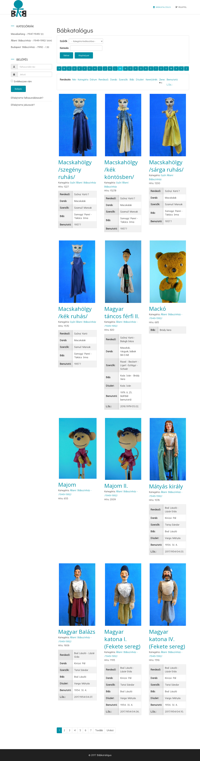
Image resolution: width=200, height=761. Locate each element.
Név (74, 79)
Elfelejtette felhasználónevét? (27, 97)
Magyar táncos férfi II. (121, 312)
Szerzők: (123, 79)
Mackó (157, 308)
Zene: (162, 79)
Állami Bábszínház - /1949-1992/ (31, 40)
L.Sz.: (169, 84)
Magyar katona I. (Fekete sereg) (122, 639)
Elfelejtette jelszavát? (23, 104)
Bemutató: (172, 79)
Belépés (18, 88)
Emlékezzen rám (21, 81)
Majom (67, 484)
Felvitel (181, 7)
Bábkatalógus (162, 7)
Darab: (113, 79)
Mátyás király (166, 486)
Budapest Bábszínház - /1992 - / (30, 47)
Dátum (93, 79)
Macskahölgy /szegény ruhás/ (75, 169)
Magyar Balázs (76, 631)
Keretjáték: (152, 79)
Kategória (83, 79)
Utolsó (110, 730)
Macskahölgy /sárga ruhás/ (166, 165)
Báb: (132, 79)
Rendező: (104, 79)
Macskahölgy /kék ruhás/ (75, 312)
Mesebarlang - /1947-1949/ (27, 33)
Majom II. (116, 485)
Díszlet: (140, 79)
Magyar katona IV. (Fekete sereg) (167, 639)
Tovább (99, 730)
